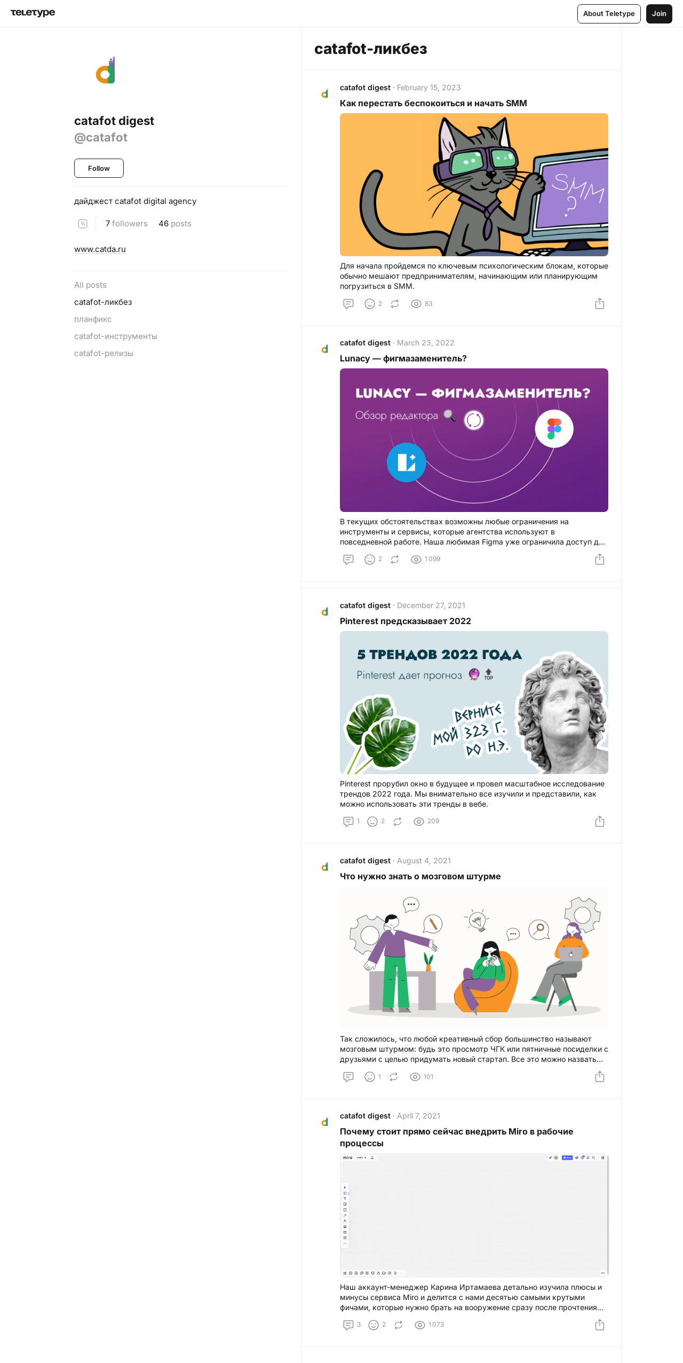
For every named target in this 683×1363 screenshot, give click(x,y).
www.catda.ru (100, 249)
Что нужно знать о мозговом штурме (420, 876)
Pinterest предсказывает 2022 (405, 621)
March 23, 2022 (426, 342)
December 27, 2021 (431, 605)
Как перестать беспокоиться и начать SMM (433, 103)
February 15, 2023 (429, 87)
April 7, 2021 (418, 1115)
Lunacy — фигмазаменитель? (403, 358)
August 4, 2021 (424, 860)
